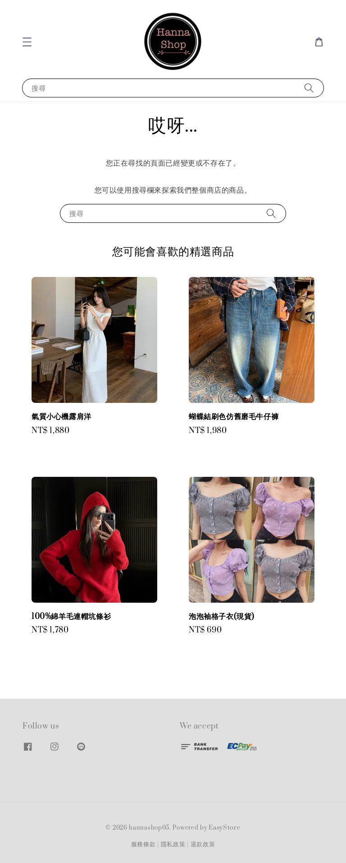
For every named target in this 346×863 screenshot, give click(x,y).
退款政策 (203, 844)
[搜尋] (309, 88)
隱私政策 (173, 844)
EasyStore (224, 828)
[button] (27, 42)
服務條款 (143, 844)
